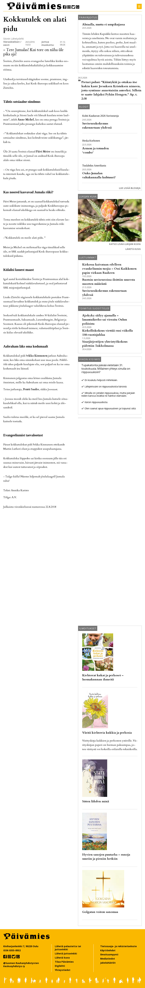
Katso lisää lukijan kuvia (125, 244)
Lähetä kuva (133, 248)
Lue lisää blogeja (130, 188)
